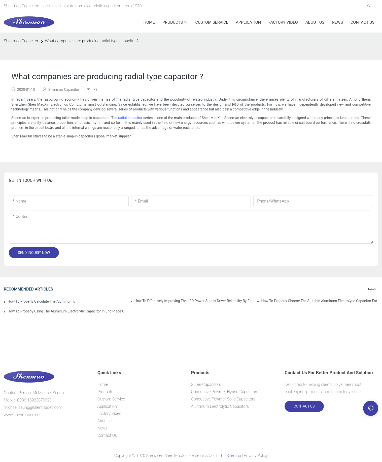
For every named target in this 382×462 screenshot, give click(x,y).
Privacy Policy (256, 455)
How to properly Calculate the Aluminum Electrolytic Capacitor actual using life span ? (41, 301)
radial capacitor (130, 118)
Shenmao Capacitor (21, 41)
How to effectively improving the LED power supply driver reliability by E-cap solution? (193, 301)
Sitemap (233, 455)
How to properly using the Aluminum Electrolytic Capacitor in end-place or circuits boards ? (66, 311)
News (372, 289)
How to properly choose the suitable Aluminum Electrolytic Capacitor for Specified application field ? (319, 301)
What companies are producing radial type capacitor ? (91, 41)
